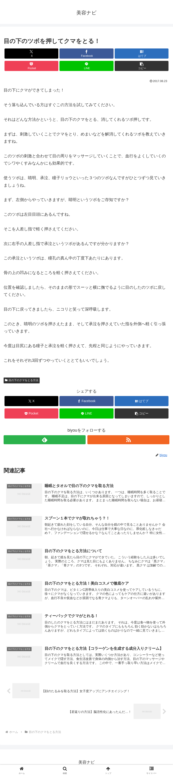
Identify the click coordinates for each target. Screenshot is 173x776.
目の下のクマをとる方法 (21, 380)
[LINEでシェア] (86, 66)
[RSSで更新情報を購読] (128, 439)
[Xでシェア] (31, 53)
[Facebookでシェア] (86, 53)
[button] (141, 66)
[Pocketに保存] (31, 66)
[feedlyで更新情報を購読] (45, 439)
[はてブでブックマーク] (141, 53)
